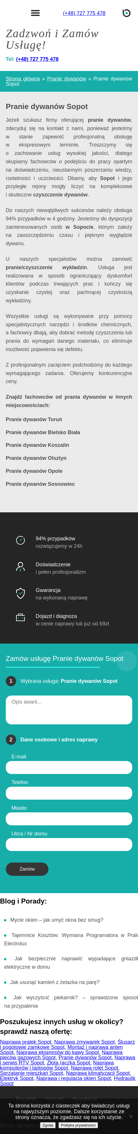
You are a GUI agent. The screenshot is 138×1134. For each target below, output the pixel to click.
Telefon (20, 782)
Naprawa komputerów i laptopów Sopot (57, 1065)
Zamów (27, 869)
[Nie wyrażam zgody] (131, 1116)
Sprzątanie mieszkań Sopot (31, 1073)
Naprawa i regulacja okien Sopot (73, 1078)
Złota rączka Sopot (68, 1063)
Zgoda (47, 1125)
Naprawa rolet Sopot (94, 1068)
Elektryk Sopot (16, 1078)
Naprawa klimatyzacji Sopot (98, 1073)
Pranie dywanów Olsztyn (36, 458)
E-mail (19, 756)
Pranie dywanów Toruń (34, 419)
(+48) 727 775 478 (84, 13)
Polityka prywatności (78, 1125)
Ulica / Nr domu (29, 833)
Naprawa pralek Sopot (25, 1042)
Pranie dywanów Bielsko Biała (43, 432)
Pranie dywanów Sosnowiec (40, 484)
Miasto (19, 808)
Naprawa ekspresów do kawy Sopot (57, 1052)
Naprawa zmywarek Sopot (84, 1042)
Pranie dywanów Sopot (84, 1057)
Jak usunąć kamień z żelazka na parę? (54, 982)
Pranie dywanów (66, 79)
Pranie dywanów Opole (34, 471)
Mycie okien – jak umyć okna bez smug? (56, 920)
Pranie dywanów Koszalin (37, 445)
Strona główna (23, 79)
